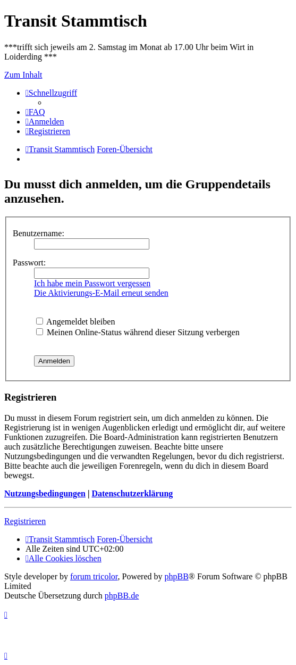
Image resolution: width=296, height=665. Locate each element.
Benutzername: (38, 233)
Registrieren (25, 521)
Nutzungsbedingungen (45, 493)
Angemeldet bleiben (75, 321)
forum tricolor (94, 576)
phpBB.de (122, 595)
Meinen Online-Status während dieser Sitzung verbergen (138, 332)
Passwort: (29, 262)
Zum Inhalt (23, 74)
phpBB (177, 576)
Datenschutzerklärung (132, 493)
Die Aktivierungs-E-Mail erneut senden (101, 292)
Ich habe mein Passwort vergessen (92, 283)
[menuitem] (35, 112)
